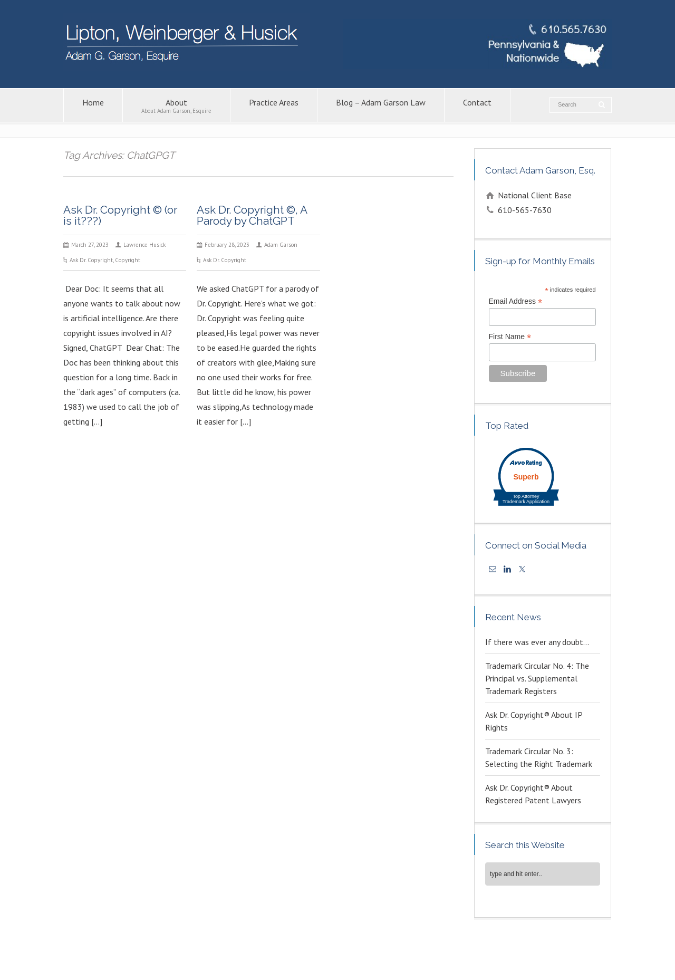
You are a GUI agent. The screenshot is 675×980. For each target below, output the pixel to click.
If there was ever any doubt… (537, 642)
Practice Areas (273, 105)
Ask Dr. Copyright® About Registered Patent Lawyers (533, 793)
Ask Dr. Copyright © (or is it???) (120, 215)
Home (93, 105)
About (176, 105)
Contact (477, 105)
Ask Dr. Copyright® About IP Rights (533, 721)
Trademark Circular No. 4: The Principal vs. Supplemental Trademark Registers (537, 678)
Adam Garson (280, 244)
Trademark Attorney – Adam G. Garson (542, 946)
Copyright (127, 260)
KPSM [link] (516, 958)
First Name (510, 337)
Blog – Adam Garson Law (381, 105)
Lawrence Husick (144, 244)
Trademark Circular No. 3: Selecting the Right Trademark (538, 757)
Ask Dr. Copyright (91, 260)
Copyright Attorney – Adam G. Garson (359, 946)
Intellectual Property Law (261, 946)
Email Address (516, 301)
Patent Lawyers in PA (450, 946)
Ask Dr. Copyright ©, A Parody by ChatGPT (252, 215)
